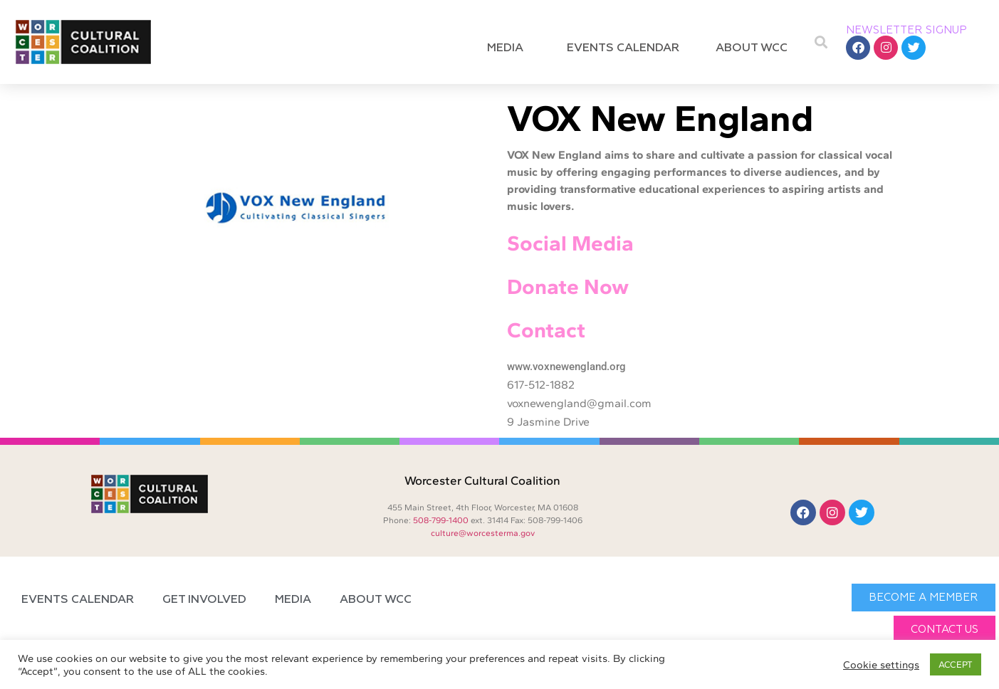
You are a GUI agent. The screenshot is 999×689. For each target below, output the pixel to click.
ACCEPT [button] (955, 664)
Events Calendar (623, 48)
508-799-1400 (441, 520)
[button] (820, 42)
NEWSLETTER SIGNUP (906, 30)
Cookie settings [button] (881, 664)
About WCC (755, 48)
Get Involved (204, 600)
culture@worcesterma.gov (483, 533)
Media (508, 48)
